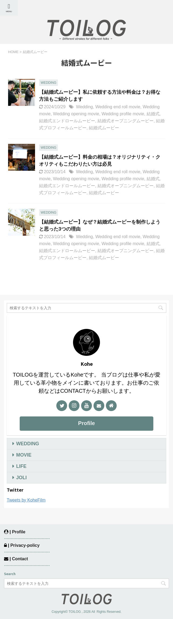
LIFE (21, 466)
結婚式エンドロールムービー (67, 121)
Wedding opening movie (76, 114)
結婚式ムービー (104, 128)
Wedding (84, 107)
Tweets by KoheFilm (26, 500)
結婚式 (153, 114)
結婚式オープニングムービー (126, 121)
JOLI (21, 477)
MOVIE (24, 455)
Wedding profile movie (123, 114)
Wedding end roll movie (117, 107)
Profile (86, 423)
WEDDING (27, 443)
